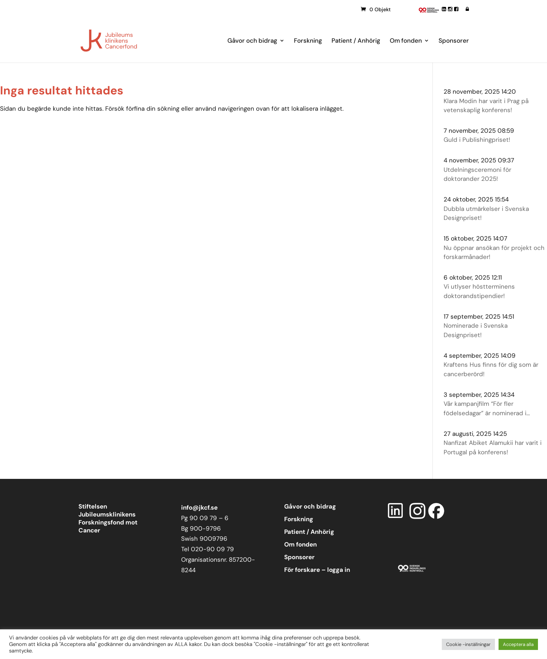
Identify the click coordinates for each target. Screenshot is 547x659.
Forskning (308, 41)
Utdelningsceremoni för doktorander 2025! (477, 174)
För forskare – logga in (317, 570)
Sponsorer (454, 41)
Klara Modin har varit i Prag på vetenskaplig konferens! (486, 105)
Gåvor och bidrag (252, 41)
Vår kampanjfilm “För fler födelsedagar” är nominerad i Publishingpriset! (485, 409)
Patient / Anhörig (356, 41)
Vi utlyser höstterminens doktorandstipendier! (479, 291)
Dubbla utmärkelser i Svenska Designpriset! (486, 213)
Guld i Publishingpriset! (477, 140)
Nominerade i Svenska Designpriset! (476, 330)
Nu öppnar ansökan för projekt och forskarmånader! (494, 252)
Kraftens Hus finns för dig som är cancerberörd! (491, 369)
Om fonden (406, 41)
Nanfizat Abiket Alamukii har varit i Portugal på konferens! (493, 447)
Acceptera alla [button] (518, 644)
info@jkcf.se (199, 507)
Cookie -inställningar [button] (468, 644)
